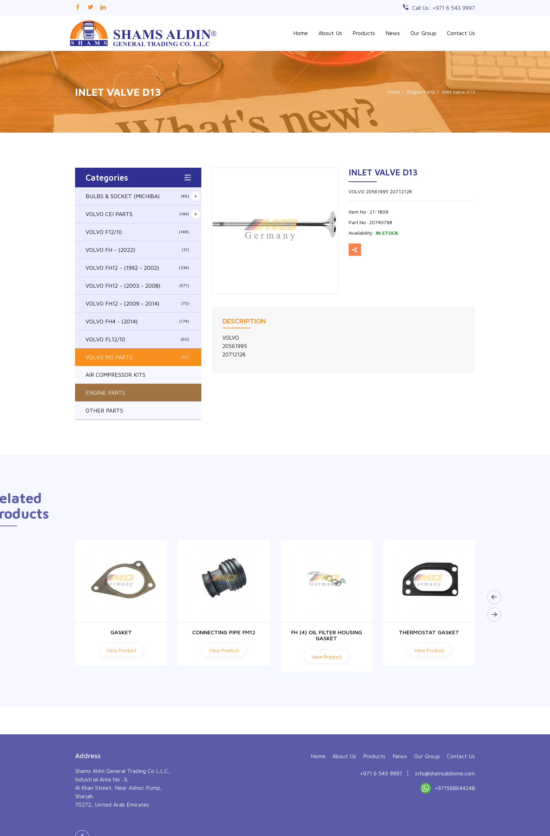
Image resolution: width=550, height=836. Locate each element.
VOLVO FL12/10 (137, 339)
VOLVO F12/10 (137, 231)
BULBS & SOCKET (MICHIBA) (137, 196)
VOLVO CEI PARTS (137, 214)
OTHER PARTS (104, 410)
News (392, 33)
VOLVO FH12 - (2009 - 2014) (137, 303)
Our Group (423, 33)
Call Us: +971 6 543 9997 (443, 8)
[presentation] (494, 597)
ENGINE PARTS (105, 392)
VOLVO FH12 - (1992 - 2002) (137, 267)
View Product (121, 650)
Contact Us (461, 33)
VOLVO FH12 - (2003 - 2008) (137, 285)
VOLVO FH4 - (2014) (137, 321)
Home (300, 33)
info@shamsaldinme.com (445, 822)
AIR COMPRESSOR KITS (116, 375)
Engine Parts (421, 92)
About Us (330, 33)
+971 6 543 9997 (381, 822)
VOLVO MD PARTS (137, 357)
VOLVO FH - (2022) (137, 249)
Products (364, 33)
